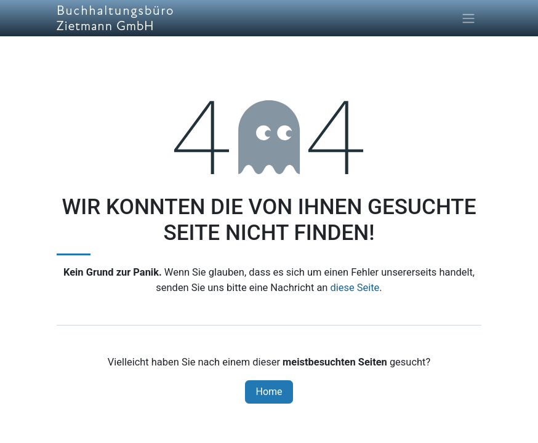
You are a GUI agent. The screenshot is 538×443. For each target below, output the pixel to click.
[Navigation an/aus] (468, 18)
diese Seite (354, 287)
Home (268, 391)
